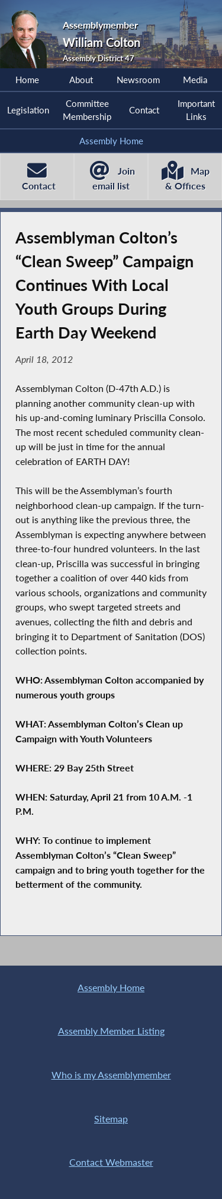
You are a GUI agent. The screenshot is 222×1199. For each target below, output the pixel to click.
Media (195, 79)
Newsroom (138, 79)
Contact (144, 110)
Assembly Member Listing (111, 1030)
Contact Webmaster (111, 1162)
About (81, 79)
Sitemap (111, 1118)
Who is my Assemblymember (111, 1074)
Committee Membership (87, 110)
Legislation (28, 110)
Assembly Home (111, 140)
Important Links (196, 110)
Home (27, 79)
